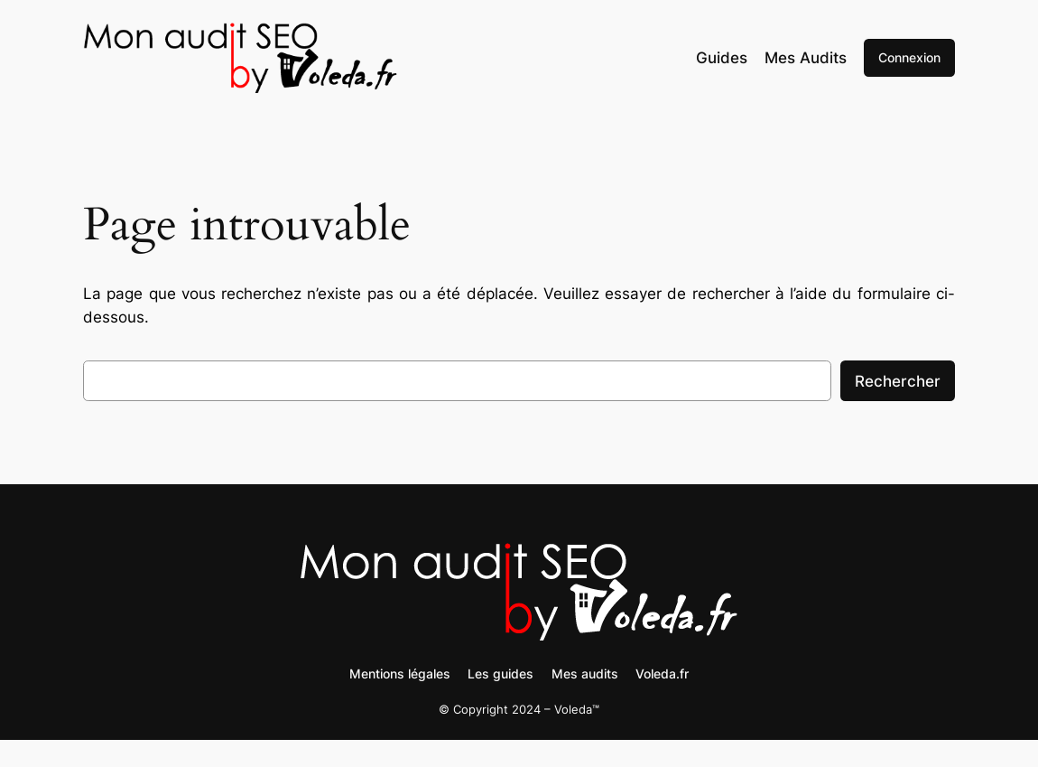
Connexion (909, 57)
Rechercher (898, 381)
